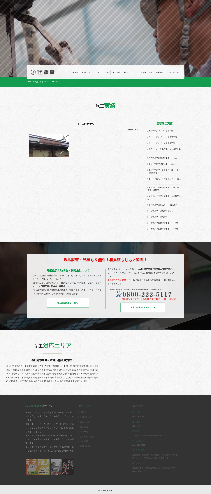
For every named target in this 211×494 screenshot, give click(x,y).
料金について (129, 73)
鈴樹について (87, 73)
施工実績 (116, 73)
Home (75, 73)
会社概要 (160, 73)
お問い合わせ (173, 73)
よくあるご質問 (145, 73)
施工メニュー (103, 73)
